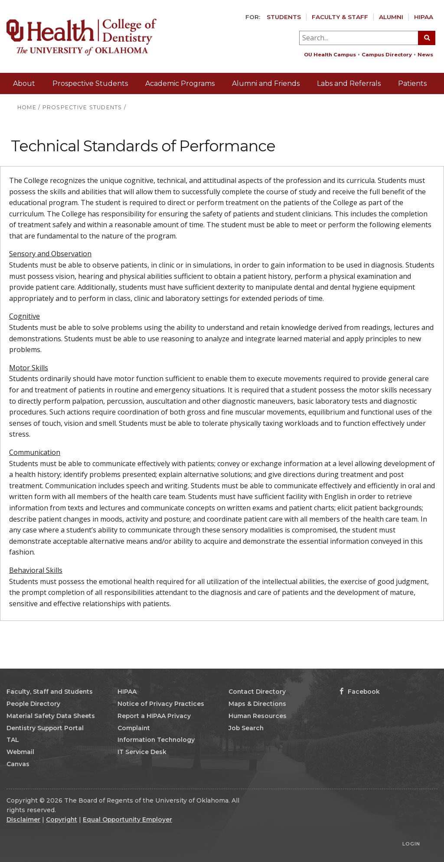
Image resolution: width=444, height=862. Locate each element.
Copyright (61, 819)
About (24, 83)
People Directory (33, 703)
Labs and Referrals (349, 83)
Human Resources (258, 715)
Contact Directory (257, 691)
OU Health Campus (330, 55)
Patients (412, 83)
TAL (13, 739)
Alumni (391, 16)
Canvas (18, 764)
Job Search (246, 728)
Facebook (360, 691)
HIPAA (423, 16)
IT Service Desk (142, 751)
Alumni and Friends (266, 83)
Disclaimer (23, 819)
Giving (423, 104)
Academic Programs (180, 83)
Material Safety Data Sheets (51, 715)
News (425, 55)
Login (411, 844)
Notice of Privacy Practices (161, 703)
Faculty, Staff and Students (50, 691)
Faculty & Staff (340, 16)
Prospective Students (90, 83)
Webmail (20, 751)
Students (284, 16)
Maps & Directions (257, 703)
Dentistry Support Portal (45, 728)
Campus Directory (387, 55)
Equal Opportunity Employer (127, 819)
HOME (26, 107)
